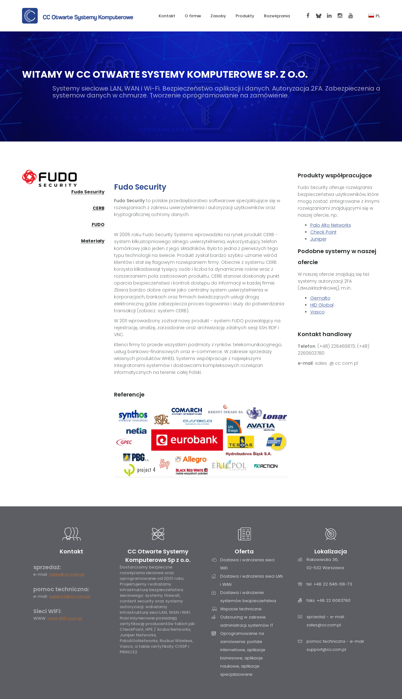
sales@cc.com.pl (66, 574)
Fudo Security (88, 192)
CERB (99, 208)
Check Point (323, 232)
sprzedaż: (47, 567)
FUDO (98, 224)
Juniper (318, 239)
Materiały (93, 241)
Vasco (317, 312)
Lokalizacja (330, 551)
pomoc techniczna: (61, 589)
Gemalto (320, 298)
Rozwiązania (277, 16)
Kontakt (167, 16)
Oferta (244, 551)
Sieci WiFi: (47, 611)
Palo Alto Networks (330, 225)
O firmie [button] (193, 16)
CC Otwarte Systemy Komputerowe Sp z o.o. (157, 555)
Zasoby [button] (218, 16)
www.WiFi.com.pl (64, 618)
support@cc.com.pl (69, 596)
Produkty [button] (245, 16)
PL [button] (374, 16)
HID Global (322, 305)
